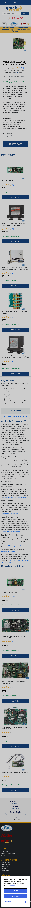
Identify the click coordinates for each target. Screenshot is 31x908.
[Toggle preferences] (8, 902)
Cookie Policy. (12, 885)
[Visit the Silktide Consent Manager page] (25, 902)
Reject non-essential (15, 896)
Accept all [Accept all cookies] (15, 891)
